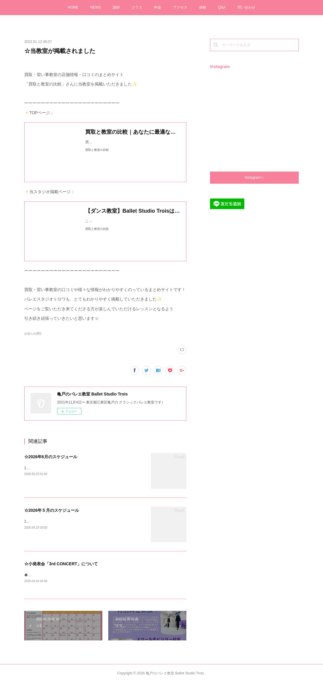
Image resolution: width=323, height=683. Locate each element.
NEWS (95, 7)
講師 (116, 7)
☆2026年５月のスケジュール (51, 510)
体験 (202, 7)
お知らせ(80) (32, 333)
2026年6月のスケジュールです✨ (50, 468)
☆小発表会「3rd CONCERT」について (61, 563)
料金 (157, 7)
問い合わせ (246, 7)
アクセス (180, 7)
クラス (137, 7)
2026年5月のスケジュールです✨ (50, 521)
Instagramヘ (254, 177)
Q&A (221, 7)
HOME (73, 7)
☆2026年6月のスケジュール (50, 456)
